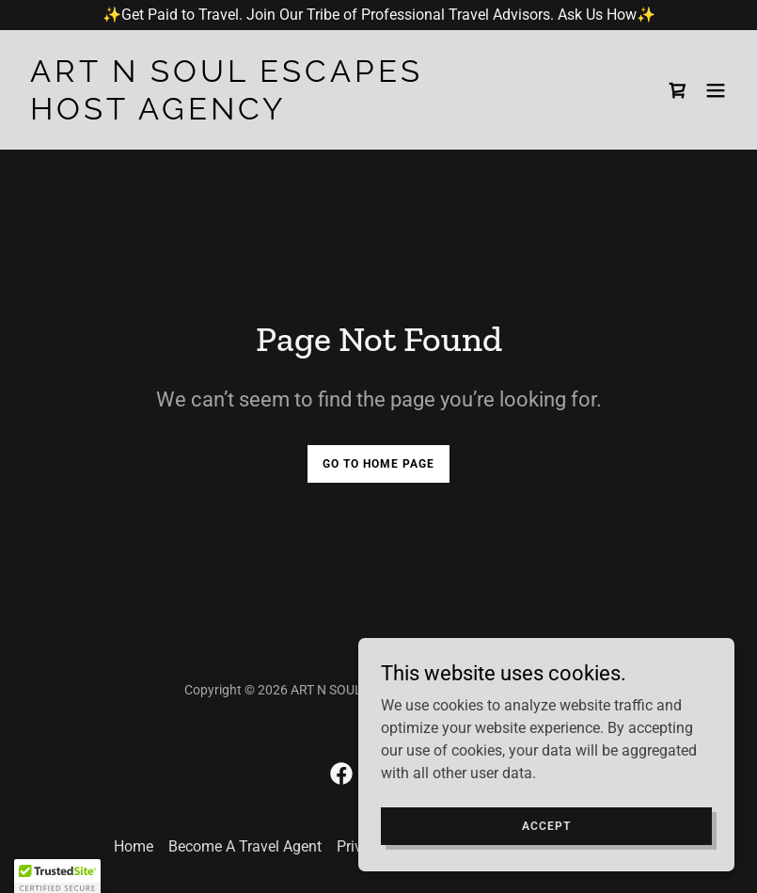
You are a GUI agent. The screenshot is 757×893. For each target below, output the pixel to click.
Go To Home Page (378, 463)
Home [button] (133, 846)
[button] (715, 90)
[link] (226, 114)
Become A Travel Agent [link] (245, 846)
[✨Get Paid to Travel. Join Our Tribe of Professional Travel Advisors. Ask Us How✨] (378, 15)
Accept (546, 825)
